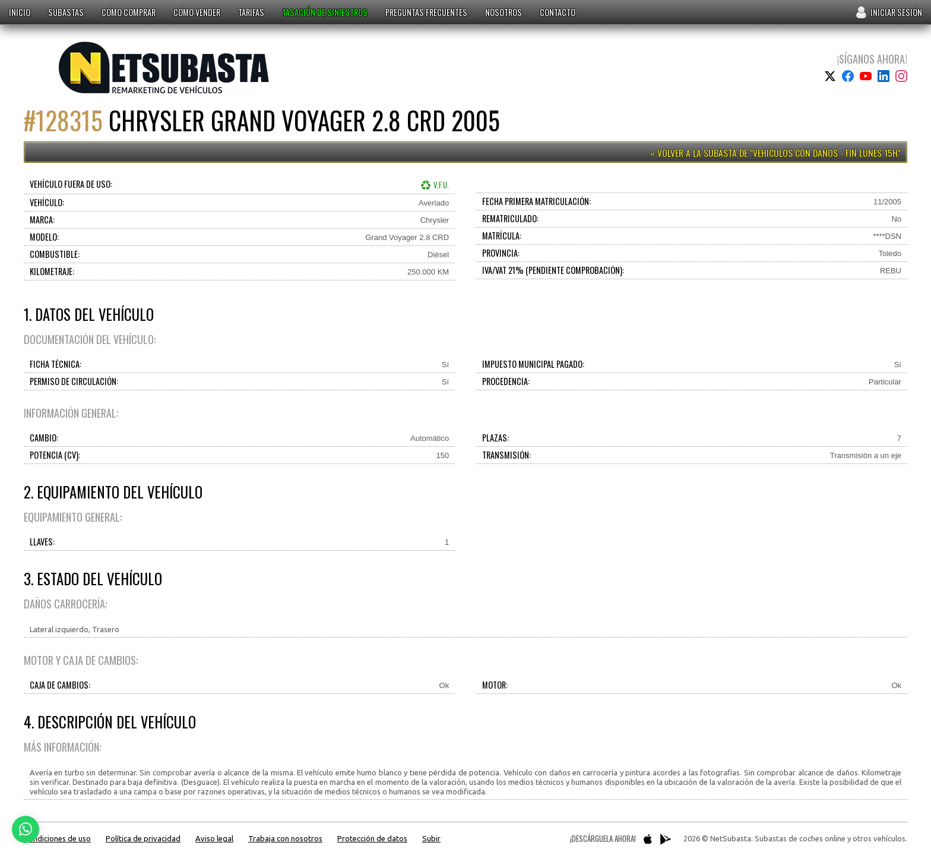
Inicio (19, 12)
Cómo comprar (129, 12)
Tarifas (251, 12)
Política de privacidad (143, 838)
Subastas (66, 12)
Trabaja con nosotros (285, 838)
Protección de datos (372, 838)
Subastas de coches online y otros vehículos (164, 67)
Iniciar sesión (896, 12)
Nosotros (503, 12)
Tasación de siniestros (325, 12)
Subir (431, 838)
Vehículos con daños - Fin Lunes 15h (825, 153)
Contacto (557, 12)
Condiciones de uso (57, 838)
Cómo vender (196, 12)
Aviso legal (214, 838)
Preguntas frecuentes (426, 12)
